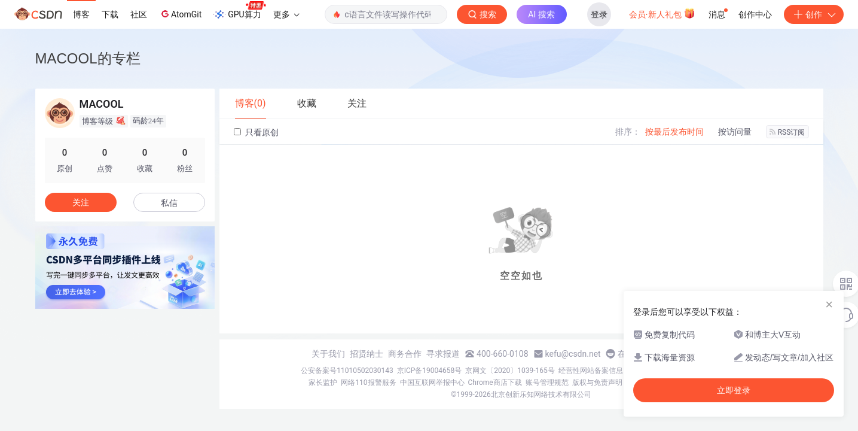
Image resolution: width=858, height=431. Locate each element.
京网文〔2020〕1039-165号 (510, 370)
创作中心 (755, 14)
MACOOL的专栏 (88, 58)
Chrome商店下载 (495, 382)
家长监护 (323, 382)
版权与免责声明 (597, 382)
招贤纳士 (366, 354)
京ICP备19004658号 (429, 370)
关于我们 (328, 354)
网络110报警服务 (368, 382)
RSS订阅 (787, 132)
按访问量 (735, 131)
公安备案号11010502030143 (347, 370)
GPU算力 (239, 10)
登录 (599, 14)
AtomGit (180, 14)
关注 (80, 202)
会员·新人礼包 (662, 13)
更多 (286, 14)
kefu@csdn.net (573, 354)
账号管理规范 (547, 382)
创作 (813, 14)
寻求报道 (443, 354)
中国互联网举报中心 (432, 382)
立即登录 (733, 390)
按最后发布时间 (674, 131)
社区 (138, 14)
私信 (169, 203)
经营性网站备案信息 (590, 370)
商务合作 (405, 354)
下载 (110, 14)
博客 (81, 14)
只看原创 (256, 132)
